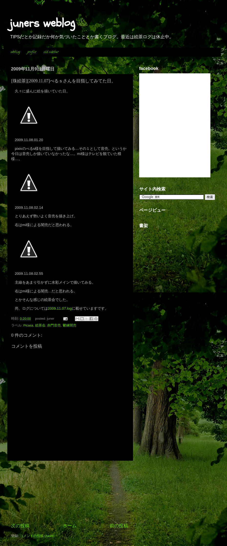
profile (32, 52)
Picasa (28, 325)
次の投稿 (20, 525)
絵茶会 (40, 325)
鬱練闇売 (69, 325)
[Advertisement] (69, 491)
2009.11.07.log (60, 308)
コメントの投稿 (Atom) (37, 536)
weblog (15, 52)
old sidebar (51, 52)
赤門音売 (54, 325)
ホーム (70, 525)
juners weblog (42, 23)
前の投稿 (119, 525)
